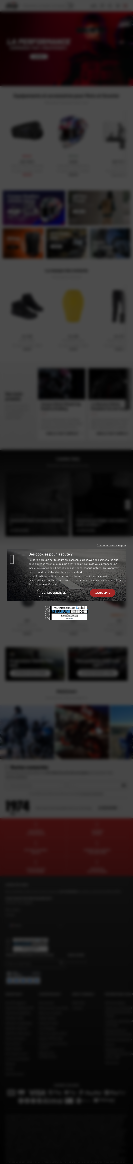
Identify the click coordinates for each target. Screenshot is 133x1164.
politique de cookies (98, 576)
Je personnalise (54, 592)
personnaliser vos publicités (92, 580)
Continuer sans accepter (111, 545)
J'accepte (102, 592)
